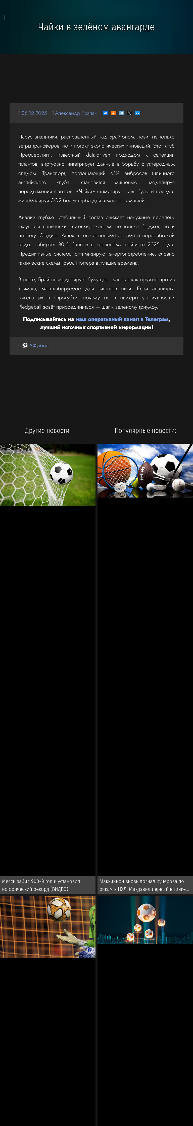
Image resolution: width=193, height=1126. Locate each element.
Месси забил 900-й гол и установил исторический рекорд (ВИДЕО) (39, 886)
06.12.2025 (35, 113)
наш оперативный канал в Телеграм (122, 319)
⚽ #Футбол (36, 345)
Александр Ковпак (77, 113)
